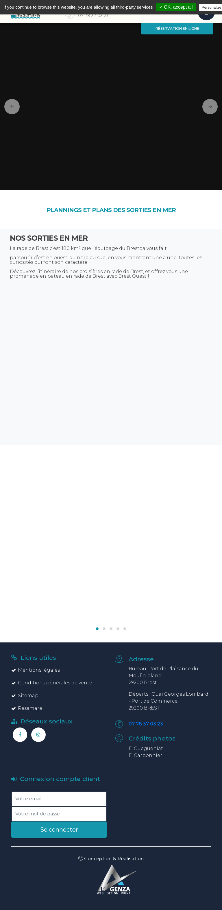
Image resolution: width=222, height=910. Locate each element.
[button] (10, 106)
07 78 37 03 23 (146, 724)
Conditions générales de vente (51, 683)
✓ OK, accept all (176, 7)
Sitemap (24, 695)
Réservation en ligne (177, 28)
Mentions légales (35, 670)
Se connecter (59, 829)
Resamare (26, 708)
